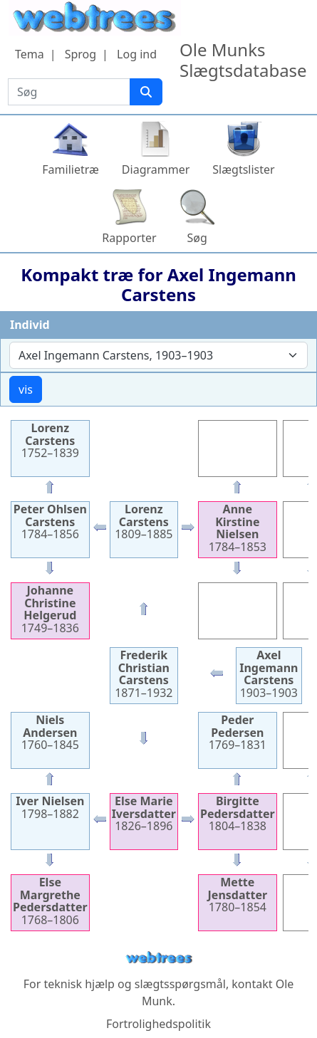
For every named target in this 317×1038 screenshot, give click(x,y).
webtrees (158, 957)
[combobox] (158, 355)
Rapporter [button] (129, 238)
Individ (30, 324)
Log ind (137, 54)
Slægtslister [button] (243, 169)
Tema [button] (29, 54)
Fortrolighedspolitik (158, 1024)
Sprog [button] (80, 54)
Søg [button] (197, 238)
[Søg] (146, 91)
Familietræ (70, 169)
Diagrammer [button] (155, 169)
